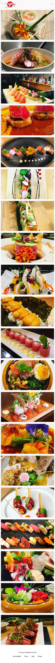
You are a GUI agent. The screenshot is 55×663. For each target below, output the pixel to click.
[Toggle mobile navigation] (52, 4)
